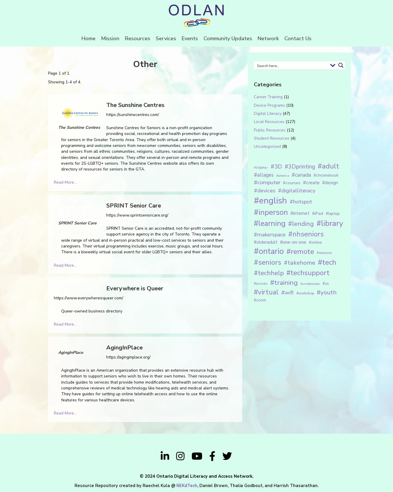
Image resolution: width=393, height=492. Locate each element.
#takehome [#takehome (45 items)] (299, 263)
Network (268, 38)
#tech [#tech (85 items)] (327, 262)
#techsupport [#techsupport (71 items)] (308, 272)
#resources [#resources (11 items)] (324, 253)
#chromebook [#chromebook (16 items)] (326, 175)
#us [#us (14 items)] (326, 283)
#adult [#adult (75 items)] (328, 166)
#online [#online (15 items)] (315, 242)
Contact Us (297, 38)
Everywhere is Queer (134, 288)
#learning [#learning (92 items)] (270, 223)
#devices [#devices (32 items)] (264, 190)
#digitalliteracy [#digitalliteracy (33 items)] (296, 190)
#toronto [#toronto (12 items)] (261, 283)
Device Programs (269, 105)
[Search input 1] (291, 65)
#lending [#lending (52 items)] (301, 223)
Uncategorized (267, 146)
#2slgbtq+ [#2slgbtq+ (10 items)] (261, 167)
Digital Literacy (268, 113)
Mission (110, 38)
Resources (137, 38)
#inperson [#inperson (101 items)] (271, 212)
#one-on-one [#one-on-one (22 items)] (293, 242)
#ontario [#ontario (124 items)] (269, 251)
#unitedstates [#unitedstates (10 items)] (310, 284)
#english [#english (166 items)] (270, 200)
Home (88, 38)
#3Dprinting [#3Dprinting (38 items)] (300, 167)
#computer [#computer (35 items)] (267, 182)
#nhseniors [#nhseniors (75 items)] (306, 234)
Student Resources (271, 138)
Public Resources (270, 130)
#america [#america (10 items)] (282, 175)
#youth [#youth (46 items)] (327, 292)
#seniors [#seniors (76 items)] (267, 262)
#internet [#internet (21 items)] (300, 213)
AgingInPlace (124, 348)
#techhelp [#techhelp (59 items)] (269, 272)
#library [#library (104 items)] (329, 223)
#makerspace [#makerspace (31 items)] (270, 234)
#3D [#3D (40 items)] (276, 167)
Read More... (65, 182)
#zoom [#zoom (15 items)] (260, 300)
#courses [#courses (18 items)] (291, 183)
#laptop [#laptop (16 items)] (333, 213)
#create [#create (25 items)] (311, 182)
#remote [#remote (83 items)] (300, 251)
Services (166, 38)
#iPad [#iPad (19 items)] (317, 213)
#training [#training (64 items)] (284, 282)
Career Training (268, 97)
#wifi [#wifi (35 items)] (287, 292)
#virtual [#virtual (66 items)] (266, 292)
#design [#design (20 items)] (330, 183)
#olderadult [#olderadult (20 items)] (265, 242)
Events (190, 38)
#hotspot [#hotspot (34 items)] (301, 201)
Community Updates (227, 38)
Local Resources (269, 121)
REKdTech (186, 486)
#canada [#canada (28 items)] (301, 174)
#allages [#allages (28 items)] (264, 174)
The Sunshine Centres (135, 105)
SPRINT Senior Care (133, 206)
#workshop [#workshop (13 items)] (305, 293)
